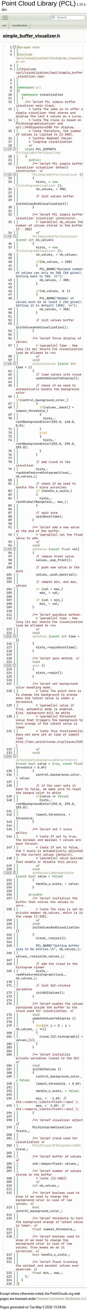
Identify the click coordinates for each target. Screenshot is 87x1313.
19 (7, 149)
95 (7, 549)
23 (7, 175)
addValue (39, 549)
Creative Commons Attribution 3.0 (61, 1299)
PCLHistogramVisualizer (36, 186)
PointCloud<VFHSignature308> (56, 1145)
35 (7, 236)
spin (35, 665)
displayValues (44, 364)
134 (7, 756)
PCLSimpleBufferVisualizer (38, 153)
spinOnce (39, 636)
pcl (4, 25)
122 (7, 665)
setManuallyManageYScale (53, 873)
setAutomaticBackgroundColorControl (46, 760)
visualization (19, 25)
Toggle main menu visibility (6, 15)
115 (7, 636)
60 (7, 364)
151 (7, 873)
